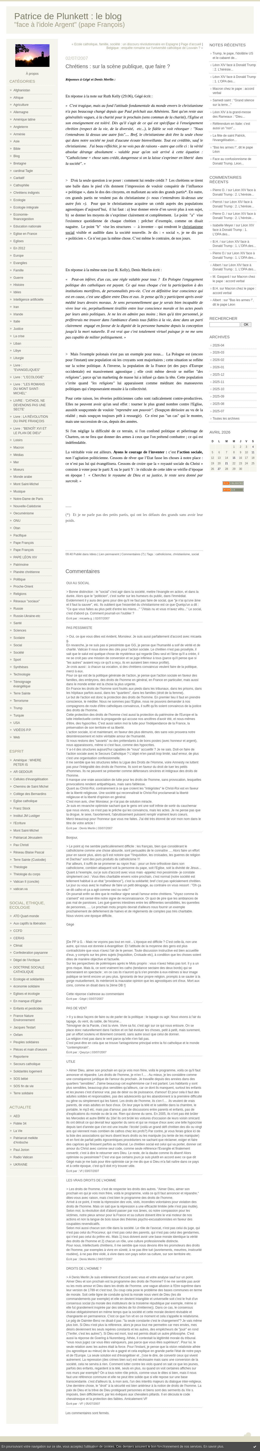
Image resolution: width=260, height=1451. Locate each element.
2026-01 (218, 367)
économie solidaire (26, 986)
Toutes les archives (226, 418)
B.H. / (217, 242)
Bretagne (19, 163)
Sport (17, 660)
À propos (32, 74)
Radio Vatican (23, 1157)
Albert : (218, 300)
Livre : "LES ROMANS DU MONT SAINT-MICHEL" (29, 388)
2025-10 (218, 389)
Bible (17, 149)
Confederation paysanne (30, 953)
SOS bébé (20, 1079)
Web (16, 737)
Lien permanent (109, 554)
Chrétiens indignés (26, 193)
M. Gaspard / (222, 277)
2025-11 (218, 382)
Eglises (18, 241)
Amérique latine (24, 119)
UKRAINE (20, 1164)
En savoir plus (213, 1446)
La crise (18, 336)
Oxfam (18, 1035)
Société (18, 652)
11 (253, 452)
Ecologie (19, 200)
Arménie (19, 134)
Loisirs (18, 440)
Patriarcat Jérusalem (27, 837)
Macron (18, 447)
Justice (18, 329)
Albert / (218, 265)
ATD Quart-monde (26, 916)
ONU (17, 521)
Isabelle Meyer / (224, 225)
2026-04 (218, 345)
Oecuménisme (23, 513)
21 (226, 463)
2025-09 (218, 396)
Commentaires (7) (132, 554)
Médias (18, 455)
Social (17, 645)
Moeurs (18, 469)
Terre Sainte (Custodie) (29, 860)
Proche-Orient (23, 586)
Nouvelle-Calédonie (27, 506)
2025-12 (218, 374)
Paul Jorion (21, 1150)
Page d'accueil (191, 44)
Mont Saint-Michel (26, 484)
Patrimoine (20, 565)
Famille (18, 270)
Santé (17, 623)
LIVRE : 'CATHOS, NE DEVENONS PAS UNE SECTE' (29, 405)
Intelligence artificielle (28, 299)
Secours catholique (26, 1064)
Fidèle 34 (19, 1123)
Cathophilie (21, 185)
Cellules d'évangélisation (30, 779)
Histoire (18, 285)
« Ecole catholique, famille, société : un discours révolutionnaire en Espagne (125, 44)
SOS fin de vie (23, 1086)
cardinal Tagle (23, 171)
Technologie (21, 674)
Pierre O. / (220, 190)
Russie (18, 608)
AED (16, 1116)
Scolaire (19, 638)
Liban (17, 343)
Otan (16, 528)
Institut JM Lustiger (26, 816)
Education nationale (27, 226)
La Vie (17, 1131)
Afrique (18, 98)
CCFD (17, 931)
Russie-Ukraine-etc (26, 616)
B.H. (216, 288)
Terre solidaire (23, 1093)
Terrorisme (20, 701)
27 (219, 469)
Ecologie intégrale (25, 207)
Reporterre (20, 1057)
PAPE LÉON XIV (25, 557)
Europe (18, 255)
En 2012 (19, 248)
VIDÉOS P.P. (22, 730)
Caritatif (18, 178)
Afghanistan (21, 90)
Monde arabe (22, 477)
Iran (16, 307)
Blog (16, 156)
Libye (17, 350)
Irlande (18, 314)
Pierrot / (218, 202)
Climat (17, 945)
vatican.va (20, 889)
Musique (19, 491)
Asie (16, 141)
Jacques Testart (24, 1027)
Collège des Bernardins (29, 794)
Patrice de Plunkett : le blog (68, 16)
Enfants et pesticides (28, 1008)
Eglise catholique (25, 801)
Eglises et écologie (26, 994)
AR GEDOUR (23, 772)
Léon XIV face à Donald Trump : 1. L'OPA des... (233, 229)
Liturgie (18, 358)
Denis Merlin (87, 828)
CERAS (18, 938)
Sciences (19, 630)
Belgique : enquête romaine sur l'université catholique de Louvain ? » (154, 48)
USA (16, 723)
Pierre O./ (219, 253)
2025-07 (218, 411)
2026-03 (218, 352)
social (195, 554)
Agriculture (20, 105)
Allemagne (20, 112)
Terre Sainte (22, 693)
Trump (17, 708)
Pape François (23, 543)
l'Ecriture (19, 823)
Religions (19, 594)
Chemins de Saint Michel (30, 786)
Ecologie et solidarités (28, 979)
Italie (16, 321)
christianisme (181, 554)
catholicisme (164, 554)
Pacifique (19, 535)
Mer (16, 462)
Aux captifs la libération (29, 923)
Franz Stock (21, 808)
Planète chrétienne (26, 572)
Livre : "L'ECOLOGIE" (28, 377)
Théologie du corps (26, 874)
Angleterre (20, 127)
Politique (19, 579)
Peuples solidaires (26, 1042)
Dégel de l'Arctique (26, 960)
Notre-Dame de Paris (28, 499)
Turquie (18, 715)
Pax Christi (21, 845)
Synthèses (20, 667)
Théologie (20, 867)
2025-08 (218, 404)
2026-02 (218, 360)
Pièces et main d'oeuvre (30, 1049)
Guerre (18, 278)
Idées (17, 292)
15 (233, 457)
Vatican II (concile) (26, 881)
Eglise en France (25, 234)
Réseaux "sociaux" (26, 601)
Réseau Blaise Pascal (28, 852)
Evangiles (20, 263)
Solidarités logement (27, 1071)
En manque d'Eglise (27, 1001)
